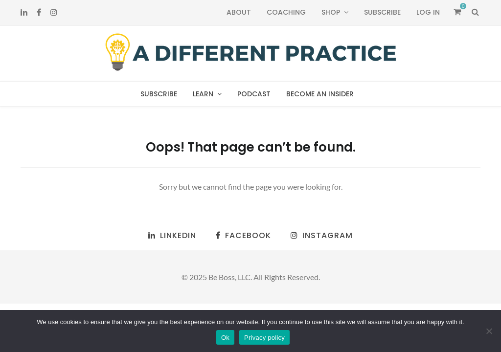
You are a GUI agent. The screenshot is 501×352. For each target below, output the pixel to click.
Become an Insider (320, 94)
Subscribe (382, 12)
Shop (330, 12)
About (239, 12)
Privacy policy (264, 337)
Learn (203, 94)
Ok (225, 337)
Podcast (254, 94)
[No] (489, 331)
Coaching (286, 12)
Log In (428, 12)
